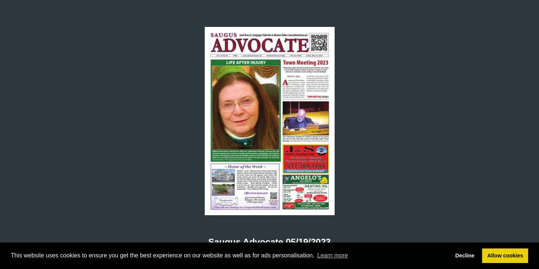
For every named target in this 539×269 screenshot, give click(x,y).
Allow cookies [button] (505, 256)
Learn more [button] (332, 255)
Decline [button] (464, 256)
